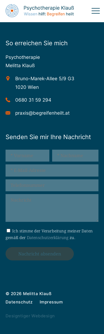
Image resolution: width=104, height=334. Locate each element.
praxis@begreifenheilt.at (42, 113)
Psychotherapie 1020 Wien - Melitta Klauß (40, 11)
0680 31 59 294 (33, 100)
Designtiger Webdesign (30, 315)
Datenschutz (19, 302)
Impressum (51, 302)
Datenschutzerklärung (48, 237)
